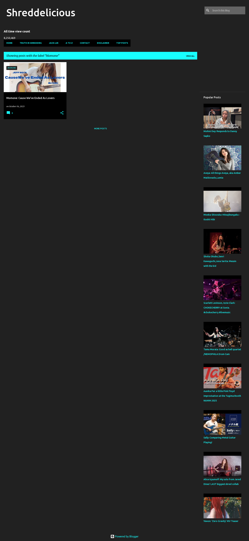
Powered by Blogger (124, 536)
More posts (100, 129)
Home (9, 43)
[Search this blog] (228, 10)
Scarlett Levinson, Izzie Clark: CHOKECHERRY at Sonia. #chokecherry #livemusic (219, 308)
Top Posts (122, 43)
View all (190, 56)
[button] (62, 113)
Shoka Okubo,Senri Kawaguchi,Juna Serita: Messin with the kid (220, 261)
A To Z (69, 43)
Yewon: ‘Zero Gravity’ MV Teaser (221, 521)
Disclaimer (103, 43)
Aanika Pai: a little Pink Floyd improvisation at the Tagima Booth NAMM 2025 (222, 396)
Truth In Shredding (31, 43)
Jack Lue (54, 43)
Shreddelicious (40, 12)
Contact (85, 43)
